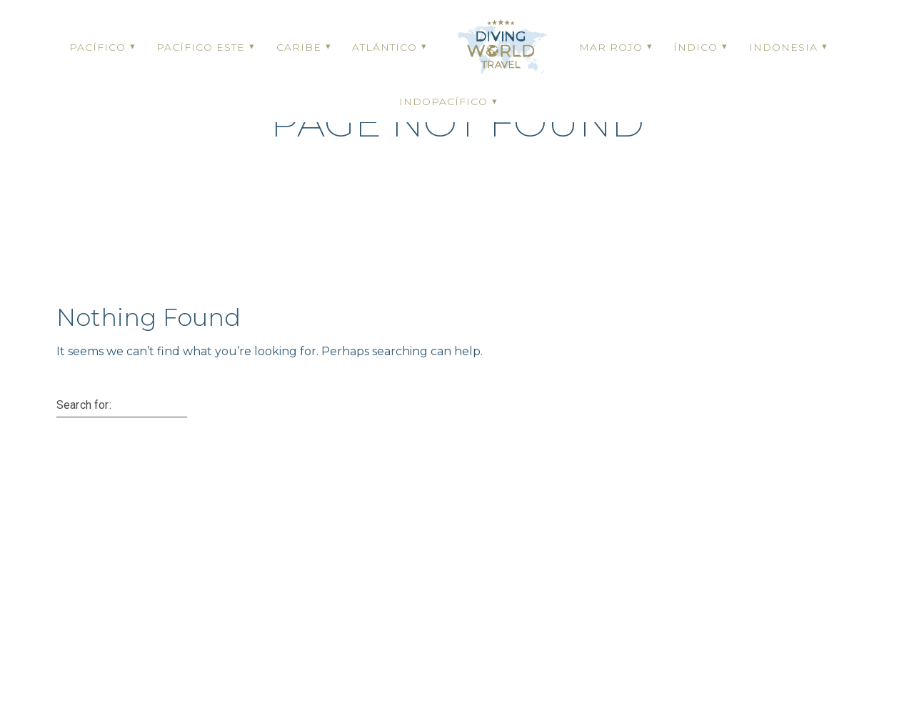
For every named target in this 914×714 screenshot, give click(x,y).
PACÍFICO (97, 47)
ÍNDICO (695, 47)
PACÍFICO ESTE (200, 47)
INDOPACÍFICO (443, 101)
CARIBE (298, 47)
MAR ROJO (611, 47)
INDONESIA (783, 47)
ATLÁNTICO (384, 47)
